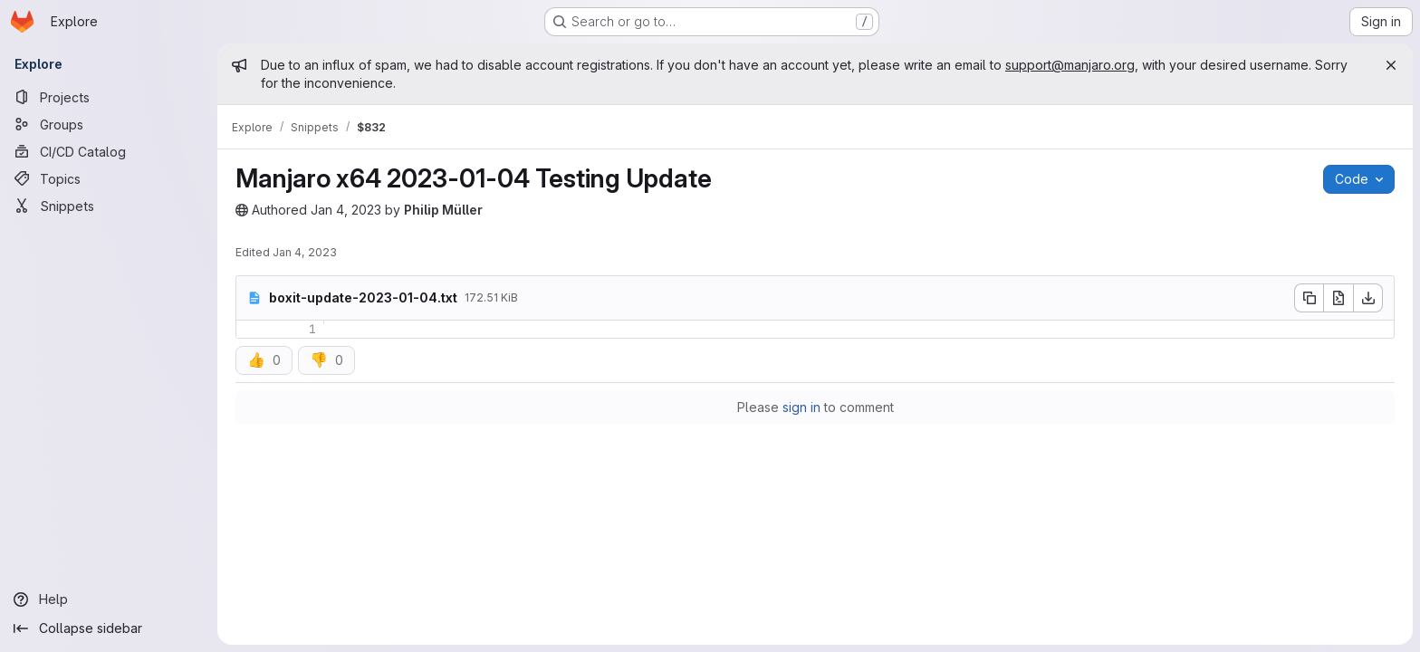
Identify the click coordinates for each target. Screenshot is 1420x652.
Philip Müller (443, 209)
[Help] (108, 599)
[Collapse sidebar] (108, 628)
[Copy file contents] (1308, 297)
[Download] (1368, 297)
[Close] (1391, 65)
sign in (801, 407)
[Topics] (108, 178)
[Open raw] (1338, 297)
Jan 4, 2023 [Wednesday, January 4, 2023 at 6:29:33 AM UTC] (346, 209)
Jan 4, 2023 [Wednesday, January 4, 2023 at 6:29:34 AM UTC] (305, 252)
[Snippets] (108, 205)
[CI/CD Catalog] (108, 151)
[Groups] (108, 124)
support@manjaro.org (1070, 64)
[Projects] (108, 97)
